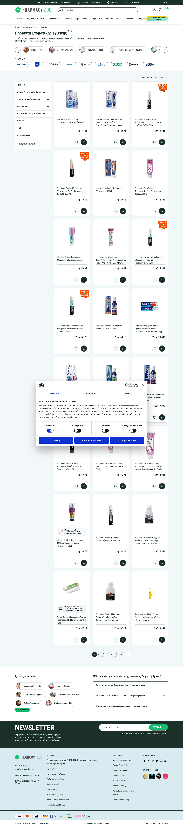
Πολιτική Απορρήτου (55, 779)
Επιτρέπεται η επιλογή (92, 440)
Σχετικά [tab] (128, 393)
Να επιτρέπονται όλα (127, 440)
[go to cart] (165, 10)
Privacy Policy (163, 823)
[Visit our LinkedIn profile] (165, 761)
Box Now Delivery (119, 786)
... (114, 654)
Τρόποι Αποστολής (120, 765)
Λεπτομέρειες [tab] (91, 393)
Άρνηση (56, 440)
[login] (154, 10)
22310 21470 (21, 765)
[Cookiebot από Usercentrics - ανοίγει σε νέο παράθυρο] (127, 385)
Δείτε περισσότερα (22, 710)
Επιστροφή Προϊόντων (122, 760)
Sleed (106, 823)
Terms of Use (150, 823)
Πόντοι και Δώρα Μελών (156, 19)
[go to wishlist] (160, 10)
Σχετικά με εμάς (53, 784)
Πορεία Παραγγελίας (121, 800)
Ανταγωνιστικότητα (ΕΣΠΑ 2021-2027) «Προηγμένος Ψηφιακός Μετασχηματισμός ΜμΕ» (72, 762)
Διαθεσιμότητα (119, 781)
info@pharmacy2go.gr (24, 769)
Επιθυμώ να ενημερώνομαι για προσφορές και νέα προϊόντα (145, 733)
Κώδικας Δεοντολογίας (56, 774)
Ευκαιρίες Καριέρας (55, 795)
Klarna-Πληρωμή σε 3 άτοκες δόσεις (124, 793)
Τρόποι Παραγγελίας (121, 775)
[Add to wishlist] (76, 142)
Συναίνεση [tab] (54, 393)
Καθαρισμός (27, 144)
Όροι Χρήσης (52, 769)
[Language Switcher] (164, 2)
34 (120, 654)
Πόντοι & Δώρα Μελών (56, 805)
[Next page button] (127, 654)
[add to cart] (84, 142)
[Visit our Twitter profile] (157, 761)
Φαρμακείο (26, 27)
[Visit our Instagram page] (149, 761)
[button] (60, 10)
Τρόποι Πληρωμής (120, 770)
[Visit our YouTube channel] (161, 761)
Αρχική (17, 27)
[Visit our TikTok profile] (153, 761)
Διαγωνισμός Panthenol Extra (58, 800)
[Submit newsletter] (158, 727)
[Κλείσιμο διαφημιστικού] (143, 385)
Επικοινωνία (52, 789)
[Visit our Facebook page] (144, 761)
